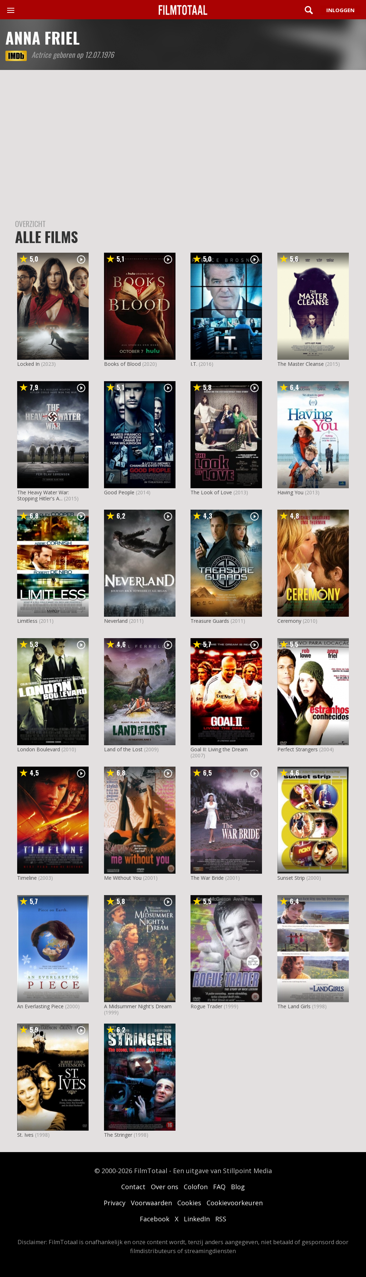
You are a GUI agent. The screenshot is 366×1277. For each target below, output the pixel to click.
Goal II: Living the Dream (219, 749)
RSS (220, 1219)
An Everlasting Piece (40, 1006)
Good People (119, 492)
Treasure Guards (210, 620)
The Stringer (118, 1134)
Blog (238, 1186)
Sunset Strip (291, 877)
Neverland (116, 620)
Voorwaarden (151, 1202)
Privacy (114, 1202)
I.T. (194, 363)
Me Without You (123, 877)
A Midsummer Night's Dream (138, 1006)
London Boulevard (38, 749)
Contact (133, 1186)
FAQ (219, 1186)
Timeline (27, 877)
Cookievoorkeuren (235, 1202)
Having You (290, 492)
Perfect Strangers (297, 749)
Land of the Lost (123, 749)
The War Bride (207, 877)
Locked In (28, 363)
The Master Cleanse (300, 363)
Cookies (189, 1202)
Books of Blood (122, 363)
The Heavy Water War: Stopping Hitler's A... (43, 495)
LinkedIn (197, 1219)
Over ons (164, 1186)
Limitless (27, 620)
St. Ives (25, 1134)
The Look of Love (211, 492)
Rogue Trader (206, 1006)
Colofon (196, 1186)
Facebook (154, 1219)
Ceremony (289, 620)
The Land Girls (294, 1006)
